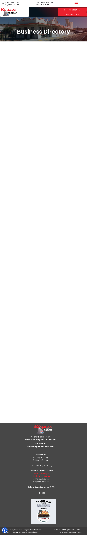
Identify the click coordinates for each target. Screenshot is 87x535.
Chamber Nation (75, 532)
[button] (4, 530)
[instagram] (43, 493)
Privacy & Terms (74, 530)
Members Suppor (59, 530)
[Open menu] (76, 3)
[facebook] (39, 493)
